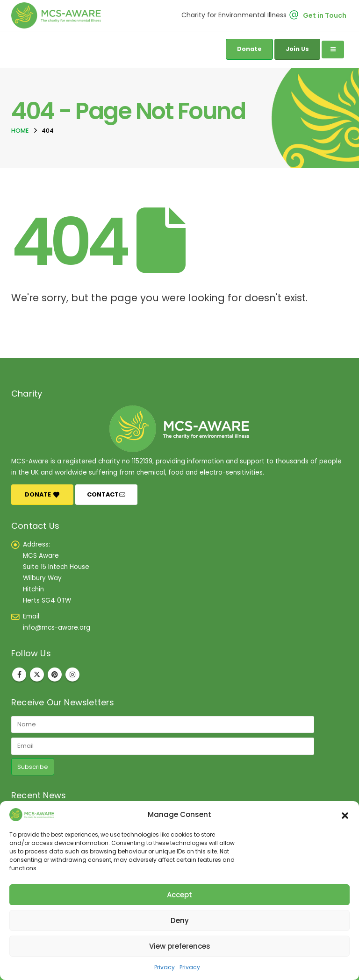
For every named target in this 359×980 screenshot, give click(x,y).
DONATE (42, 494)
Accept (179, 895)
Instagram (72, 675)
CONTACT (106, 494)
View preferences (179, 946)
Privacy (164, 967)
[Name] (162, 724)
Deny (180, 920)
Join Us (297, 49)
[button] (345, 814)
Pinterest (55, 675)
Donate (249, 49)
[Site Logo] (58, 15)
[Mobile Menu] (333, 49)
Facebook (19, 675)
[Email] (162, 746)
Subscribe (32, 767)
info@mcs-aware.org (56, 627)
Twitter (37, 675)
